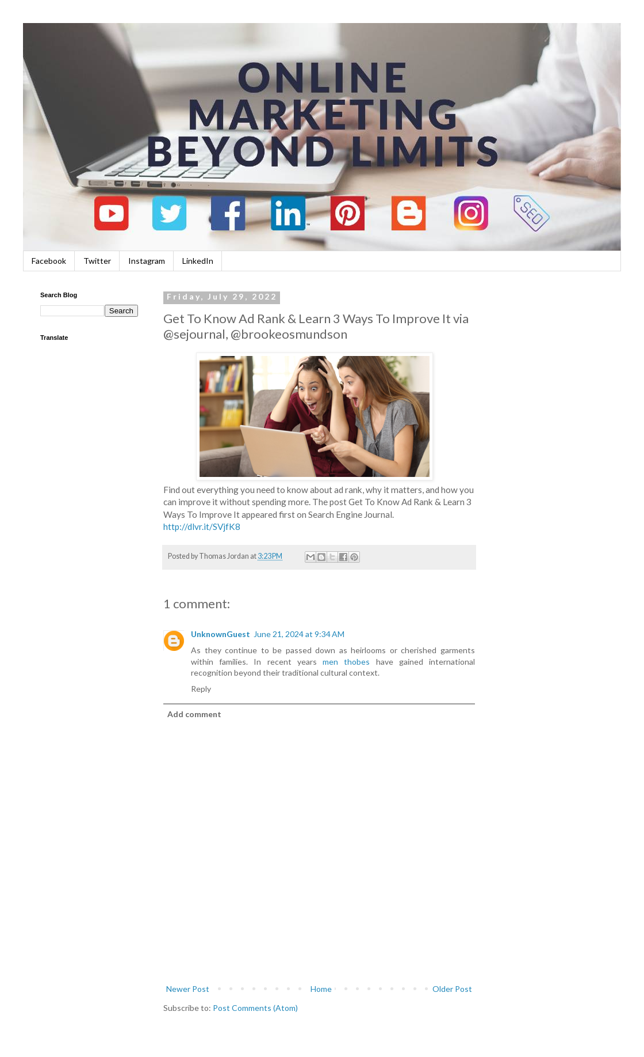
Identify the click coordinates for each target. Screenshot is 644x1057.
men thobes (346, 661)
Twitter (97, 261)
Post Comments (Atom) (255, 1008)
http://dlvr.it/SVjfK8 (201, 526)
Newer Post (187, 989)
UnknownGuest (220, 634)
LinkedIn (197, 261)
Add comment (194, 714)
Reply (201, 689)
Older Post (452, 989)
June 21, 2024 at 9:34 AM (299, 634)
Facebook (49, 261)
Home (321, 989)
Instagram (146, 261)
